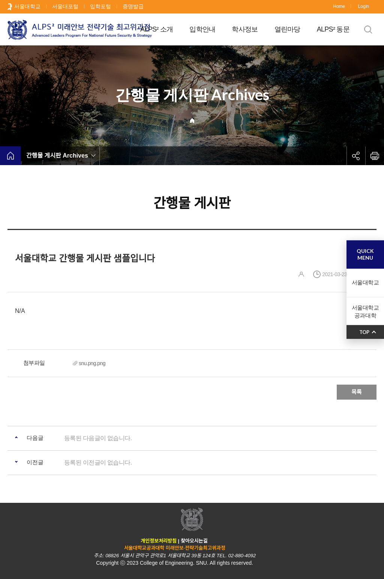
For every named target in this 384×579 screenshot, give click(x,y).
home (10, 155)
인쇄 (374, 155)
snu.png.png (92, 363)
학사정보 (245, 29)
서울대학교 (27, 6)
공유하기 (355, 155)
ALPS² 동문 (333, 29)
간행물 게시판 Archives (57, 155)
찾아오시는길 (194, 541)
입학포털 (100, 6)
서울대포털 (65, 6)
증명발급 (133, 6)
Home (339, 6)
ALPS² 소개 (156, 29)
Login (363, 6)
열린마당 (287, 29)
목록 (356, 392)
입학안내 (202, 29)
